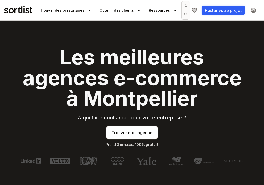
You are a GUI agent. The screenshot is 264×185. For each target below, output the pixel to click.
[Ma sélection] (194, 10)
